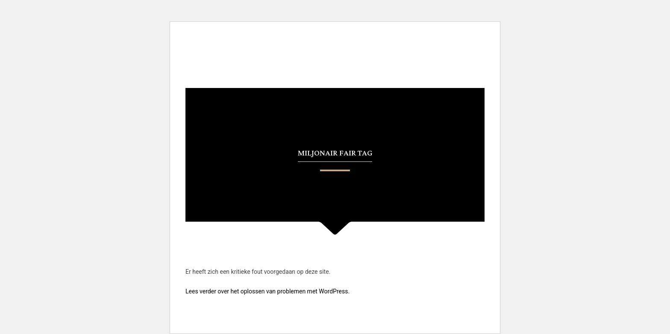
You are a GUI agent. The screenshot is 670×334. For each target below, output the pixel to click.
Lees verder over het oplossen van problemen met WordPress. (267, 291)
